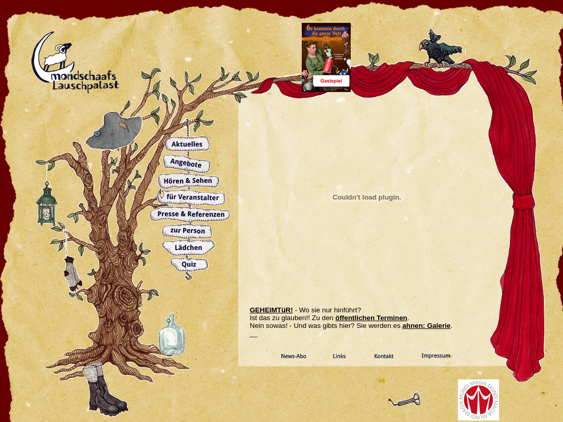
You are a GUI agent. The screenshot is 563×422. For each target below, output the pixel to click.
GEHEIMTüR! (271, 310)
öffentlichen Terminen (371, 318)
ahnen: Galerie (426, 325)
